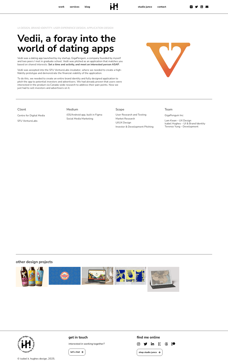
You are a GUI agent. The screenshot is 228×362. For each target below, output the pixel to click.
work (61, 6)
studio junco (145, 6)
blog (87, 6)
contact (162, 6)
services (74, 6)
